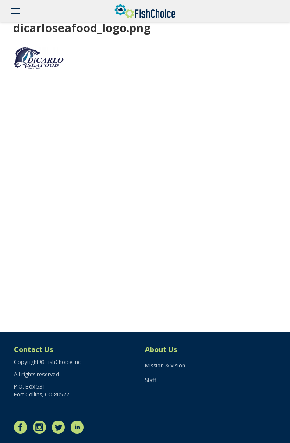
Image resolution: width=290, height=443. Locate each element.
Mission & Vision (165, 365)
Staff (150, 380)
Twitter (60, 427)
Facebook (23, 427)
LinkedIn (79, 427)
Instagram (41, 427)
